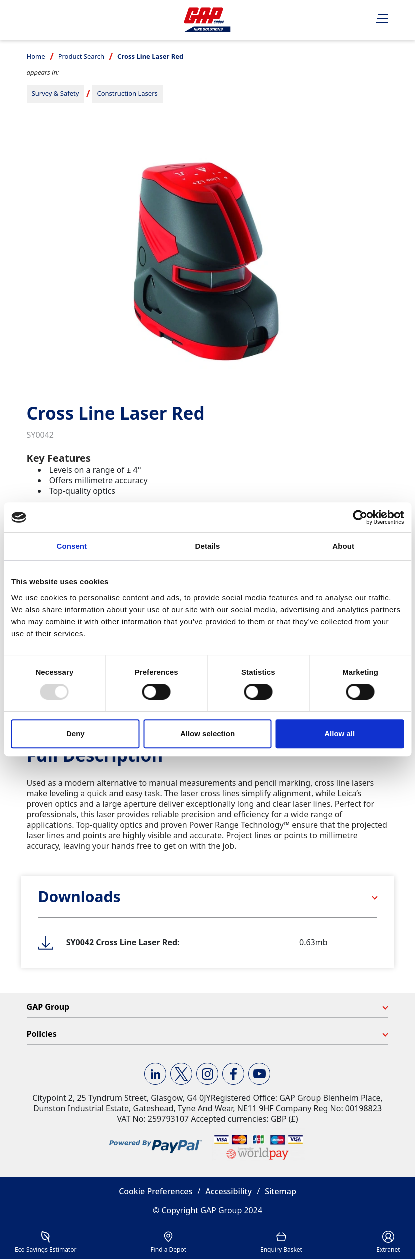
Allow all (339, 734)
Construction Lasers (127, 93)
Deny (75, 734)
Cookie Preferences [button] (155, 1191)
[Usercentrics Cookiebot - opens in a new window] (360, 517)
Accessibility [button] (228, 1191)
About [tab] (343, 546)
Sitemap (280, 1191)
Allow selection (207, 734)
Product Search (81, 56)
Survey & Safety (55, 93)
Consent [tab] (71, 546)
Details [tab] (207, 546)
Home (36, 56)
